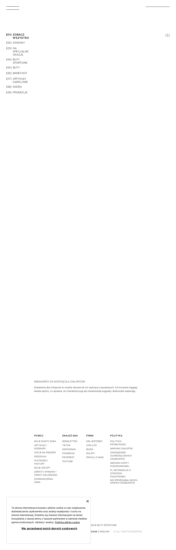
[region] (48, 520)
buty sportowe (17, 61)
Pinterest (68, 457)
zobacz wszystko (17, 36)
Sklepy (90, 453)
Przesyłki (40, 456)
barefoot (16, 73)
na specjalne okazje (17, 52)
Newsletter (69, 441)
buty (13, 68)
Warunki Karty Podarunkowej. (120, 464)
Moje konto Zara (45, 441)
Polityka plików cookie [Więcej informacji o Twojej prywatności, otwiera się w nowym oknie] (67, 522)
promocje (17, 93)
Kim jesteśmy (94, 441)
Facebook (68, 453)
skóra (14, 87)
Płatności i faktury (41, 462)
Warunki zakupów (121, 448)
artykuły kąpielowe (17, 80)
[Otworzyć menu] (14, 9)
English (104, 531)
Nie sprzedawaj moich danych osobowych (123, 481)
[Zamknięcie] (87, 501)
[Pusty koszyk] (168, 35)
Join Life (91, 445)
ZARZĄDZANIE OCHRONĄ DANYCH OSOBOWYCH (121, 456)
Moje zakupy (42, 467)
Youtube (67, 461)
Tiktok (66, 445)
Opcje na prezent (45, 452)
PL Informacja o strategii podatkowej (120, 473)
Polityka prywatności (118, 443)
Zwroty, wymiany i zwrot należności (45, 473)
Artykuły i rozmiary (40, 447)
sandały (15, 43)
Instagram (69, 449)
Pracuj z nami (95, 457)
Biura (89, 449)
